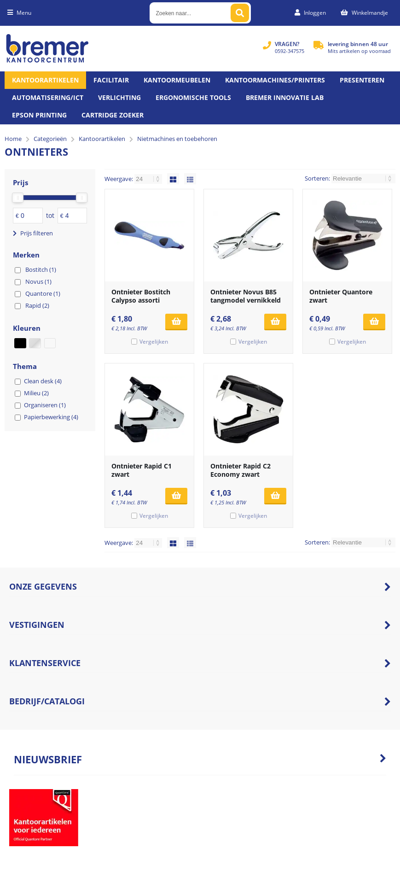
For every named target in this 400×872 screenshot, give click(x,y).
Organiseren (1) (45, 405)
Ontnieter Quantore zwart (340, 295)
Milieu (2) (36, 393)
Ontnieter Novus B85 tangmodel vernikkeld (245, 295)
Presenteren (362, 80)
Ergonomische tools (193, 97)
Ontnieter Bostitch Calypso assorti (140, 295)
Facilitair (111, 80)
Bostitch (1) (40, 269)
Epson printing (39, 115)
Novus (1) (38, 281)
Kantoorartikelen (45, 80)
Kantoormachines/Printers (275, 80)
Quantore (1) (42, 293)
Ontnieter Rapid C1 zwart (141, 470)
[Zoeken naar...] (240, 13)
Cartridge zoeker (112, 115)
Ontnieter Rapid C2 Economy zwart (240, 470)
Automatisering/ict (47, 97)
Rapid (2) (37, 305)
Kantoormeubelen (177, 80)
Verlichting (119, 97)
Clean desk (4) (43, 381)
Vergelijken (153, 341)
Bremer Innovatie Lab (285, 97)
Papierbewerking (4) (51, 417)
